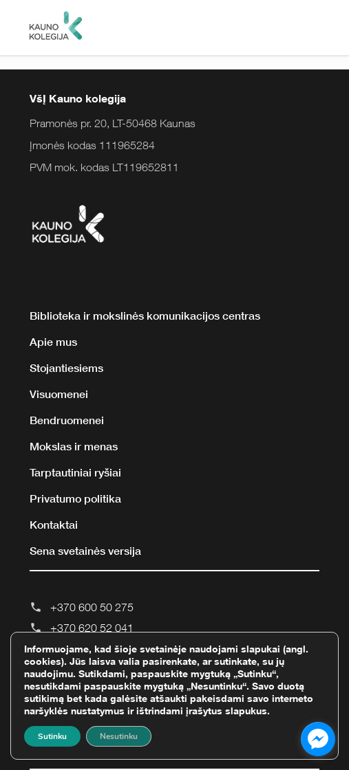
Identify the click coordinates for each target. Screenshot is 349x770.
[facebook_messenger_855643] (318, 739)
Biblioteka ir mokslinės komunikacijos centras (145, 315)
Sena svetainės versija (85, 551)
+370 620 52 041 (92, 628)
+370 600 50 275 (92, 607)
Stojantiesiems (66, 368)
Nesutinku (119, 736)
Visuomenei (59, 394)
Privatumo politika (75, 498)
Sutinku (52, 736)
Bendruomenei (67, 420)
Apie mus (53, 342)
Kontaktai (54, 524)
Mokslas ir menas (74, 446)
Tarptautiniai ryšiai (75, 472)
